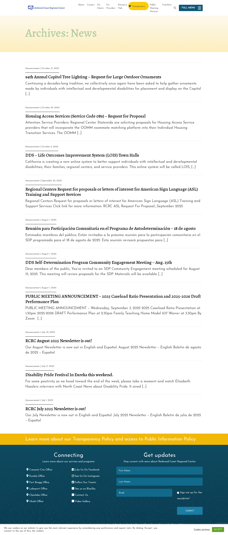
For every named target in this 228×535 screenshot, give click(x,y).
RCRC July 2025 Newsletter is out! (55, 409)
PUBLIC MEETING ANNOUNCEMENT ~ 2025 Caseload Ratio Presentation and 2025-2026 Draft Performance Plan (113, 299)
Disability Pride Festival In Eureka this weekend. (69, 375)
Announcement (32, 68)
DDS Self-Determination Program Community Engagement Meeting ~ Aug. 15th (98, 262)
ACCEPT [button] (218, 530)
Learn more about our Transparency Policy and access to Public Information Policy (110, 439)
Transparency (138, 6)
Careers (91, 5)
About (81, 5)
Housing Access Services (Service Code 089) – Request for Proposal (85, 116)
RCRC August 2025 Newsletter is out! (58, 341)
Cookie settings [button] (202, 529)
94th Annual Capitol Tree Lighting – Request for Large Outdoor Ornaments (93, 77)
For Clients (100, 6)
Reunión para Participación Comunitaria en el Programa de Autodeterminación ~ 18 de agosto (110, 228)
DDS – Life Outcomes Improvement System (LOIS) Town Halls (82, 155)
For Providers (110, 6)
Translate (166, 5)
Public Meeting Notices (154, 8)
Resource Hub (122, 6)
